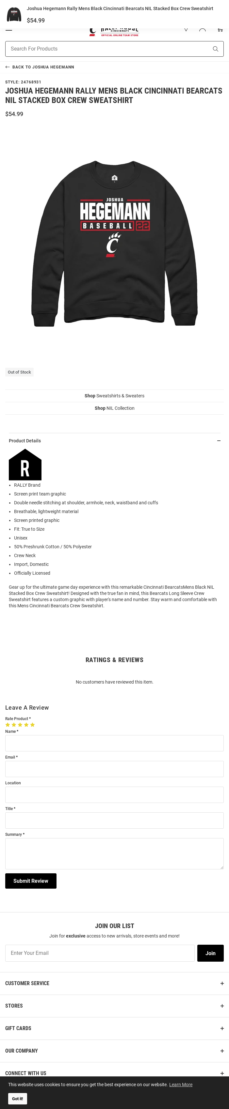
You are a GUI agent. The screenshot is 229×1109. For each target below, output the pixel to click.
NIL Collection (115, 408)
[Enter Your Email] (100, 953)
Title (9, 809)
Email (10, 757)
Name (10, 732)
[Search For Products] (99, 48)
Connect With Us (25, 1073)
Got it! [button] (17, 1098)
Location (13, 783)
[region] (115, 531)
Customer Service (27, 983)
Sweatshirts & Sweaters (114, 395)
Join (210, 953)
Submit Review (30, 881)
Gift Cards (18, 1028)
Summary (13, 835)
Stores (14, 1006)
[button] (186, 28)
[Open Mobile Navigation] (8, 28)
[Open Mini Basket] (220, 28)
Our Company (21, 1051)
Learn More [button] (181, 1084)
